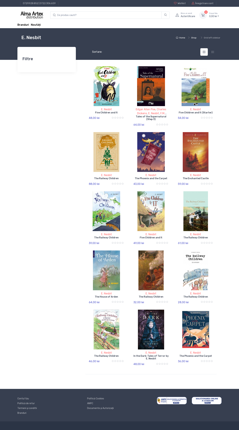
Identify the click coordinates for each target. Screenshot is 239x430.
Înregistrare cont (202, 3)
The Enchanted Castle (196, 178)
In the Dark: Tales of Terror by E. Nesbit (151, 357)
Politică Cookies (95, 398)
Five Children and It (106, 112)
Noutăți (36, 24)
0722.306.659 (48, 3)
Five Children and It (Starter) (196, 112)
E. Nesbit (106, 109)
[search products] (106, 15)
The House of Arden (106, 296)
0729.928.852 (30, 3)
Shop (194, 37)
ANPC (90, 403)
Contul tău (23, 398)
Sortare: (94, 51)
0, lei (214, 15)
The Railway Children (106, 178)
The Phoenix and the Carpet (151, 178)
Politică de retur (26, 403)
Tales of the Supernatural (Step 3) (151, 118)
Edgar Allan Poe (145, 109)
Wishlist (180, 3)
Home (180, 37)
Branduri (23, 24)
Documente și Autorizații (100, 408)
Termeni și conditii (27, 408)
